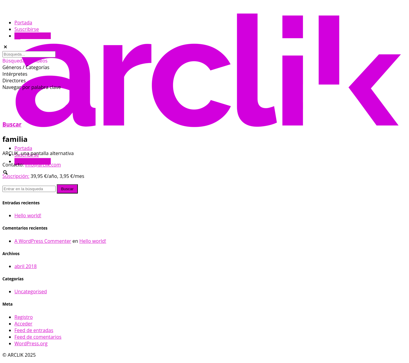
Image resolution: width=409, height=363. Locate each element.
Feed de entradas (33, 330)
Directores (14, 80)
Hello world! (27, 215)
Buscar (12, 124)
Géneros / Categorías (25, 67)
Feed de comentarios (37, 337)
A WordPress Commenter (42, 241)
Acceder (23, 323)
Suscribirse (26, 29)
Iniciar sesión (32, 35)
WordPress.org (30, 343)
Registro (23, 317)
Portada (23, 148)
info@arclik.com (43, 164)
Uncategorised (30, 291)
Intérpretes (14, 74)
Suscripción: (15, 176)
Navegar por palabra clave (31, 87)
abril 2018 (25, 266)
